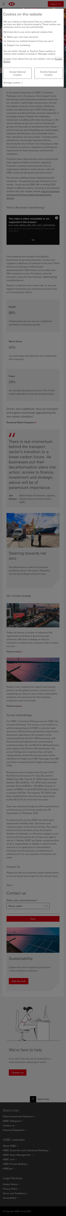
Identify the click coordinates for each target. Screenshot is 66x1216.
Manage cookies (11, 82)
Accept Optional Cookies (17, 73)
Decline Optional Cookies (48, 73)
